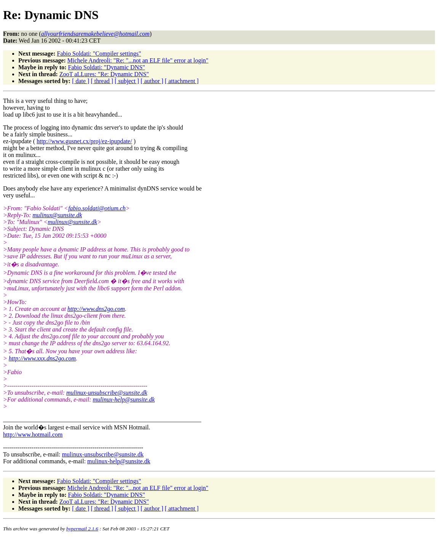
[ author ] (152, 81)
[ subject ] (127, 81)
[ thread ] (102, 81)
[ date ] (80, 81)
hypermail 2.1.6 (82, 529)
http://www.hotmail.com (33, 434)
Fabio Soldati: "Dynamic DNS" (106, 67)
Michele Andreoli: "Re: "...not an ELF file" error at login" (138, 60)
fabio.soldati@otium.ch (97, 208)
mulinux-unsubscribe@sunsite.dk (106, 392)
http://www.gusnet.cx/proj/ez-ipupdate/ (84, 141)
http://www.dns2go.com (96, 309)
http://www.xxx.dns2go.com (42, 358)
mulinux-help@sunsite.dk (124, 399)
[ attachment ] (182, 81)
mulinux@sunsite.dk (57, 215)
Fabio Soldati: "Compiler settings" (99, 53)
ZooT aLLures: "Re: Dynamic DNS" (104, 74)
